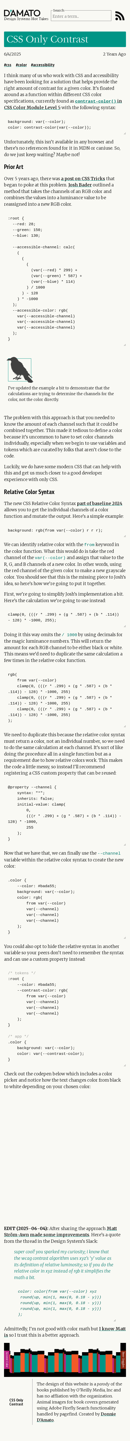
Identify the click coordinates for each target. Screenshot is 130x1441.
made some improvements (59, 1235)
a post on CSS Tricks (83, 178)
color (22, 65)
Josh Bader (80, 185)
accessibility (43, 65)
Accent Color (7, 1364)
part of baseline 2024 (99, 503)
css (8, 65)
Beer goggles (123, 1364)
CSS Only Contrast (16, 1411)
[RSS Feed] (120, 16)
